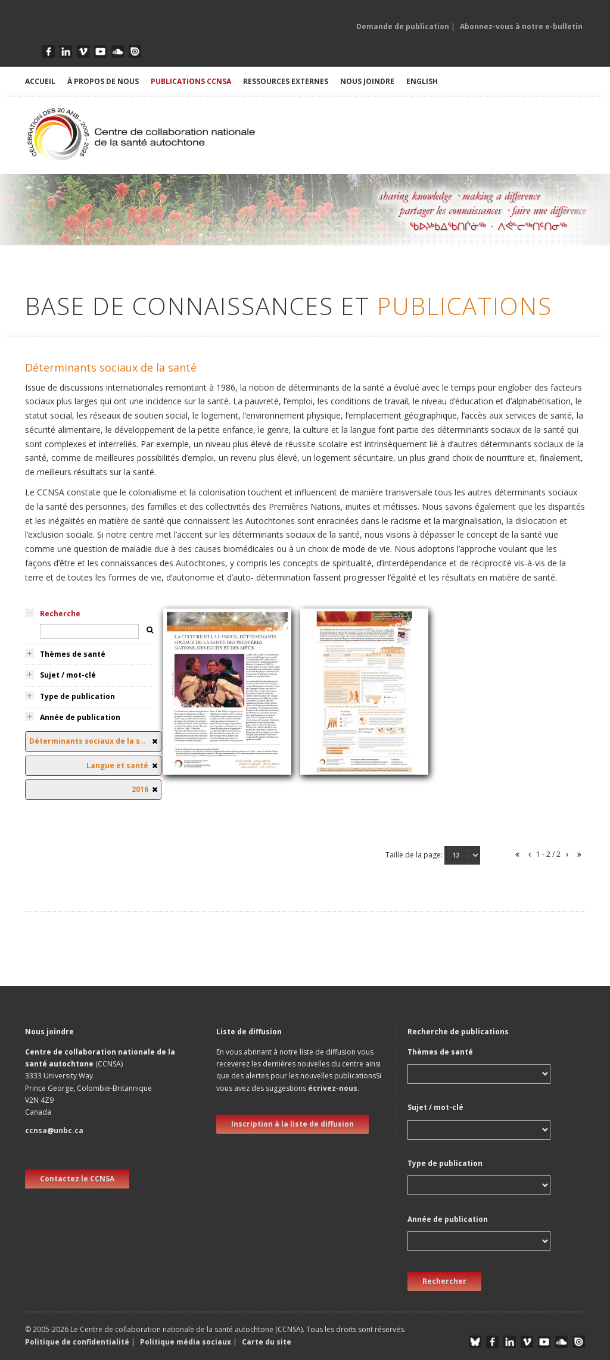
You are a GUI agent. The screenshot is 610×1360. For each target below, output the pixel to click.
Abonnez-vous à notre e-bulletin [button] (521, 26)
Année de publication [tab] (80, 717)
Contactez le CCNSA (77, 1179)
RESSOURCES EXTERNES (285, 81)
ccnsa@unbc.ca (54, 1130)
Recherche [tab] (60, 614)
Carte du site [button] (266, 1342)
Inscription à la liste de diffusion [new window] (292, 1124)
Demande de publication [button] (402, 26)
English (422, 81)
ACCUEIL (40, 81)
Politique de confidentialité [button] (78, 1342)
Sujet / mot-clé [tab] (68, 675)
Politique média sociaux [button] (185, 1342)
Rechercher (444, 1281)
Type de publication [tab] (77, 696)
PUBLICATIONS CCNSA (191, 81)
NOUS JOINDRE (367, 81)
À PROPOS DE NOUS (103, 81)
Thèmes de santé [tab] (72, 654)
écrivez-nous (332, 1088)
